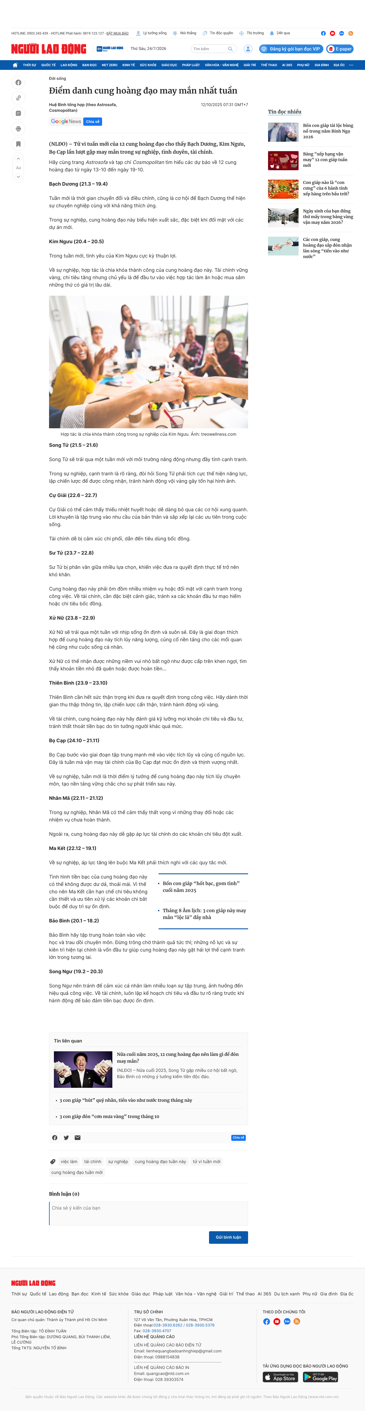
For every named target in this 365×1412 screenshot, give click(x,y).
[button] (18, 158)
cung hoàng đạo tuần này (160, 1161)
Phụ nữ (303, 65)
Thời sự (29, 65)
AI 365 (287, 65)
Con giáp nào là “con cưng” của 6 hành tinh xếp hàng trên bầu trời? (326, 188)
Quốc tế (48, 65)
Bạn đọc (89, 65)
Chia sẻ (92, 121)
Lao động (69, 65)
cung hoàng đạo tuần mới (77, 1172)
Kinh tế (129, 65)
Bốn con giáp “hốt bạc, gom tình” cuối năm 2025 (201, 887)
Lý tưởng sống (151, 33)
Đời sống (57, 78)
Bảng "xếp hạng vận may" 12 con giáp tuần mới (325, 159)
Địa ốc (339, 65)
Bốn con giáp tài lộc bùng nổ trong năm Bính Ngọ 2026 (328, 131)
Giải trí (250, 65)
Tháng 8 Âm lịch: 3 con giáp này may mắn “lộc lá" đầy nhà (204, 914)
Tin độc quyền (217, 33)
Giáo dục (169, 65)
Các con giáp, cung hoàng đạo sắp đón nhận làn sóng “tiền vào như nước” (327, 248)
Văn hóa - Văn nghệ (222, 65)
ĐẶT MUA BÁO (117, 33)
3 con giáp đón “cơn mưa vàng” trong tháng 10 (109, 1116)
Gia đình (322, 65)
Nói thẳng (184, 33)
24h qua (279, 33)
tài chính (92, 1161)
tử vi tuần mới (206, 1161)
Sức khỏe (148, 65)
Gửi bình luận (228, 1237)
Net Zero (109, 65)
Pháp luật (191, 65)
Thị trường (251, 33)
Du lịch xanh (287, 1294)
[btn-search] (230, 48)
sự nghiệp (118, 1161)
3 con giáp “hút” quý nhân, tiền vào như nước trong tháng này (126, 1100)
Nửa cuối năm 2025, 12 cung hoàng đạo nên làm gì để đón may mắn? (178, 1058)
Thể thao (269, 65)
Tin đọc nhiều (284, 112)
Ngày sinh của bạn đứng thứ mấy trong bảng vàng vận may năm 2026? (328, 216)
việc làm (69, 1161)
